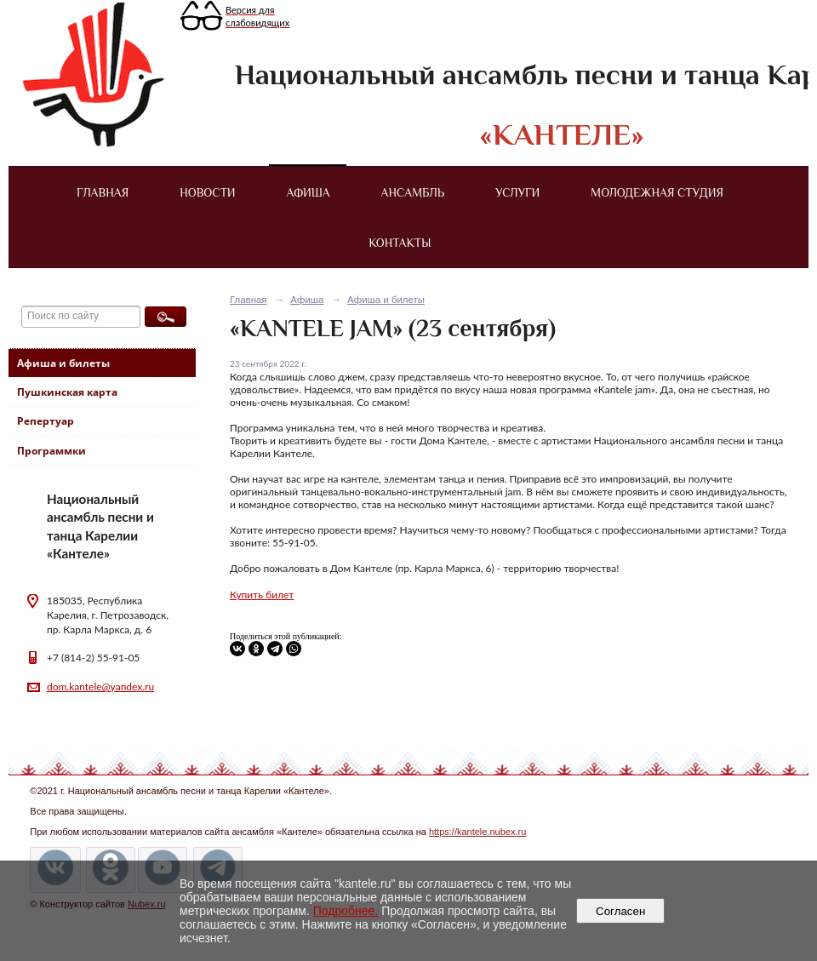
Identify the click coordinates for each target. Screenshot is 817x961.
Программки (51, 450)
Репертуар (45, 421)
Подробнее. (346, 911)
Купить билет (262, 594)
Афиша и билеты (63, 363)
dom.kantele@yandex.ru (100, 686)
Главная (103, 192)
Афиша (308, 192)
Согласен (621, 911)
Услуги (517, 192)
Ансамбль (412, 192)
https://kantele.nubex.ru (477, 832)
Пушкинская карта (67, 392)
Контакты (400, 242)
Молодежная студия (657, 192)
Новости (207, 192)
